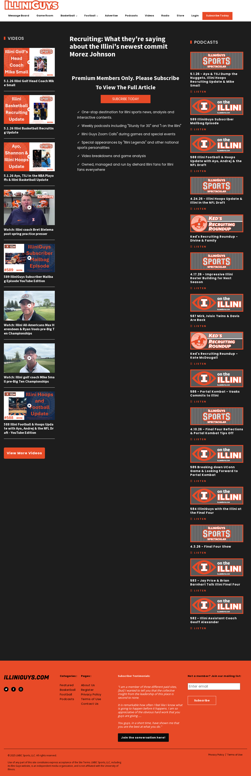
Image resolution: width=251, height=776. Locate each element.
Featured (67, 685)
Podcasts (131, 15)
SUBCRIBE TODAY (125, 99)
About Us (88, 685)
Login (195, 15)
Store (180, 15)
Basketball (68, 15)
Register (87, 690)
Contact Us (90, 704)
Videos (149, 15)
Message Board (18, 15)
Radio (165, 15)
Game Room (44, 15)
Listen (200, 92)
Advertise (111, 15)
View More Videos (24, 453)
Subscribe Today (217, 15)
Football (89, 15)
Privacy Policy (91, 694)
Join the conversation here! (143, 737)
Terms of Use (91, 699)
